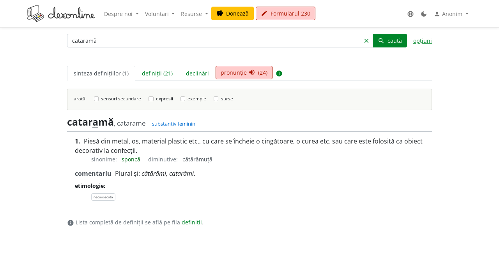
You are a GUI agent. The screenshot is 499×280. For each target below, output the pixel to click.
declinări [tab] (197, 73)
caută (390, 40)
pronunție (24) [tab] (244, 72)
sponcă (132, 159)
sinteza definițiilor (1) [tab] (101, 73)
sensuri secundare (121, 98)
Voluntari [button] (157, 14)
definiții (192, 222)
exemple (197, 98)
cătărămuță (197, 159)
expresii (164, 98)
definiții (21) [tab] (157, 73)
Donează (232, 13)
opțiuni (422, 40)
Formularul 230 (285, 13)
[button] (410, 14)
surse (227, 98)
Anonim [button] (449, 14)
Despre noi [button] (119, 14)
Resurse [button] (192, 14)
